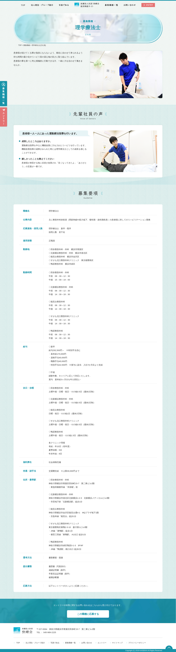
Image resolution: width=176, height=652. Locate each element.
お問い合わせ (86, 643)
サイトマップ (117, 643)
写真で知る (55, 643)
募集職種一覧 (70, 643)
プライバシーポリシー (137, 643)
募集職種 (26, 45)
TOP (20, 45)
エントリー (102, 643)
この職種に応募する (88, 614)
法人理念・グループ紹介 (35, 643)
